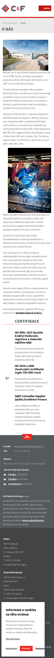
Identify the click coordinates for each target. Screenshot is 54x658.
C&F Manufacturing (10, 23)
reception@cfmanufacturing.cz (28, 446)
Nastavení (40, 648)
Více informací (13, 638)
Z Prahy (12, 474)
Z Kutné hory (14, 483)
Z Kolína (12, 479)
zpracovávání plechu (33, 520)
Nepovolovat (11, 648)
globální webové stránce (29, 312)
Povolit (26, 648)
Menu (47, 8)
